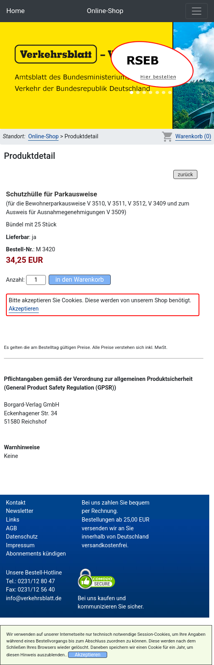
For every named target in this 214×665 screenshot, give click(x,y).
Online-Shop (105, 11)
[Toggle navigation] (197, 11)
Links (12, 519)
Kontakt (16, 502)
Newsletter (19, 511)
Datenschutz (22, 536)
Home (15, 11)
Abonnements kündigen (36, 553)
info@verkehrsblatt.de (33, 598)
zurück (185, 174)
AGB (11, 528)
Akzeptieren (24, 308)
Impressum (20, 545)
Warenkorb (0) (193, 136)
